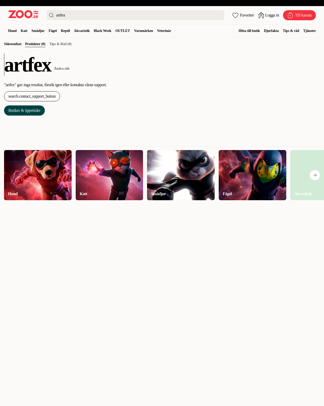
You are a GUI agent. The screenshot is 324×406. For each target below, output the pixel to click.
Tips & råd (291, 31)
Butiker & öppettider (24, 110)
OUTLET (122, 31)
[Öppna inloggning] (268, 15)
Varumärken (143, 31)
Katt (24, 31)
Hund (12, 31)
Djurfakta (271, 31)
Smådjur (38, 31)
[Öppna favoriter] (243, 15)
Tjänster (309, 31)
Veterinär (164, 31)
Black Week (102, 31)
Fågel (53, 31)
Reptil (65, 31)
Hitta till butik (249, 31)
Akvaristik (82, 31)
